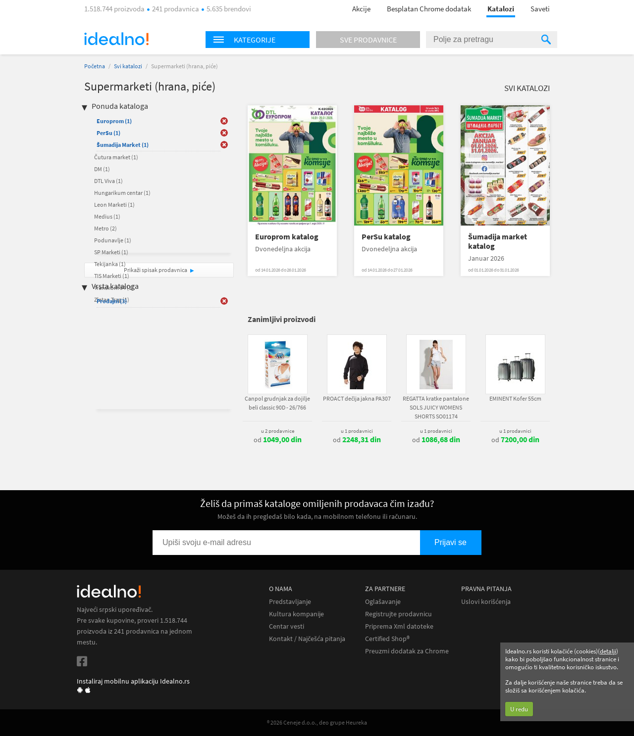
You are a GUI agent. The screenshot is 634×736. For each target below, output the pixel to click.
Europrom (114, 121)
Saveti (540, 8)
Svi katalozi (128, 66)
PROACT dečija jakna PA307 (357, 398)
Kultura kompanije (296, 614)
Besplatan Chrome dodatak (429, 8)
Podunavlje (112, 240)
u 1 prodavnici (357, 430)
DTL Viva (108, 180)
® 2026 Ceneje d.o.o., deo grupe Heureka (317, 722)
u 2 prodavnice (277, 430)
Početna (94, 66)
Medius (107, 216)
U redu (519, 709)
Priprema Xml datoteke (399, 626)
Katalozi (500, 8)
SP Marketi (111, 252)
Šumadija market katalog (497, 241)
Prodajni (112, 301)
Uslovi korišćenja (486, 602)
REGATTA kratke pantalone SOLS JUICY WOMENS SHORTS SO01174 (436, 407)
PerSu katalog (386, 236)
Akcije (361, 8)
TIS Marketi (111, 275)
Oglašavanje (383, 602)
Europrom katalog (286, 236)
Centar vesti (286, 626)
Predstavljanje (290, 602)
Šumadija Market (123, 144)
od (278, 439)
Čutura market (116, 157)
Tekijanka (110, 264)
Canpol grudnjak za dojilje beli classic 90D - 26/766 (277, 403)
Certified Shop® (387, 639)
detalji (608, 651)
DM (102, 169)
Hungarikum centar (122, 192)
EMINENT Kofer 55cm (515, 398)
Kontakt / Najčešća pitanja (307, 639)
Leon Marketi (114, 204)
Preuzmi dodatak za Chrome (407, 651)
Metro (105, 228)
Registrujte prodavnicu (398, 614)
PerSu (108, 133)
